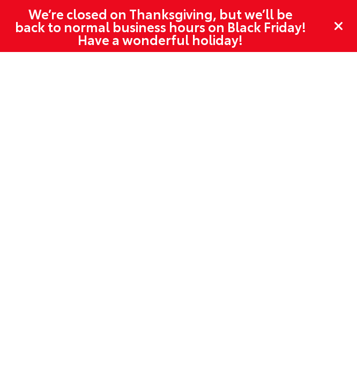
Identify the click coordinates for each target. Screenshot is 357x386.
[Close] (339, 26)
